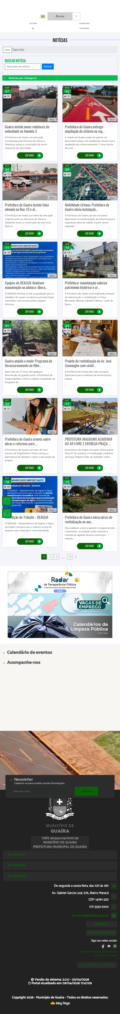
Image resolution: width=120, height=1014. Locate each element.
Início (7, 49)
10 (69, 556)
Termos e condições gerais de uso (98, 951)
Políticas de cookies (106, 955)
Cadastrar (86, 791)
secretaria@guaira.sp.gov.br (90, 915)
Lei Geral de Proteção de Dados (97, 964)
